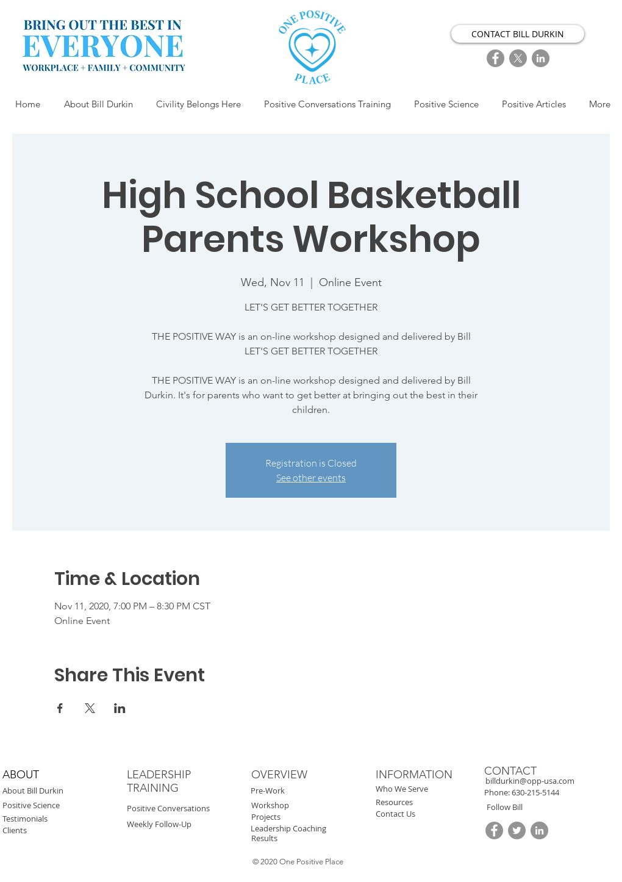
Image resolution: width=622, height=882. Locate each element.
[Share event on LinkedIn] (120, 708)
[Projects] (308, 817)
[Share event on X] (90, 708)
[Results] (308, 838)
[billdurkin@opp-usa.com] (543, 781)
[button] (535, 792)
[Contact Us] (433, 814)
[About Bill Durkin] (67, 791)
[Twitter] (517, 830)
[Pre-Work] (308, 791)
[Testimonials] (57, 819)
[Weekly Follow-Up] (184, 824)
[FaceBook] (495, 58)
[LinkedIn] (540, 58)
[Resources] (430, 802)
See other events (311, 477)
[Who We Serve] (430, 789)
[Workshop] (305, 805)
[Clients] (60, 830)
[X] (518, 58)
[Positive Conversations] (197, 808)
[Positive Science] (62, 805)
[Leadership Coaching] (331, 828)
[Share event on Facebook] (60, 708)
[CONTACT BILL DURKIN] (517, 34)
